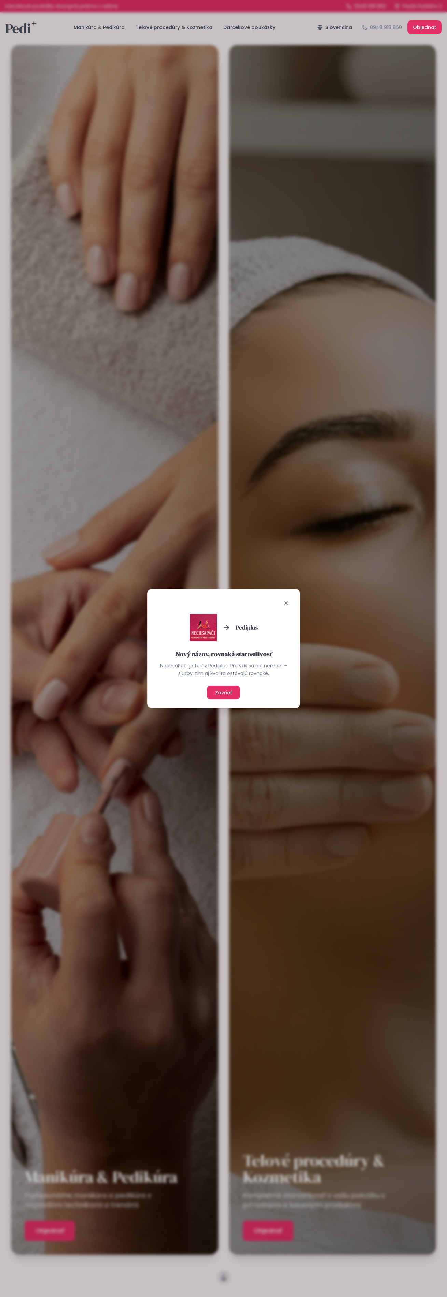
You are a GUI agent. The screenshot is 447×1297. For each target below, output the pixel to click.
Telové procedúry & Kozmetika (174, 27)
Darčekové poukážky (249, 27)
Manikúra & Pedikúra (99, 27)
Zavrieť (223, 692)
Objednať (424, 27)
